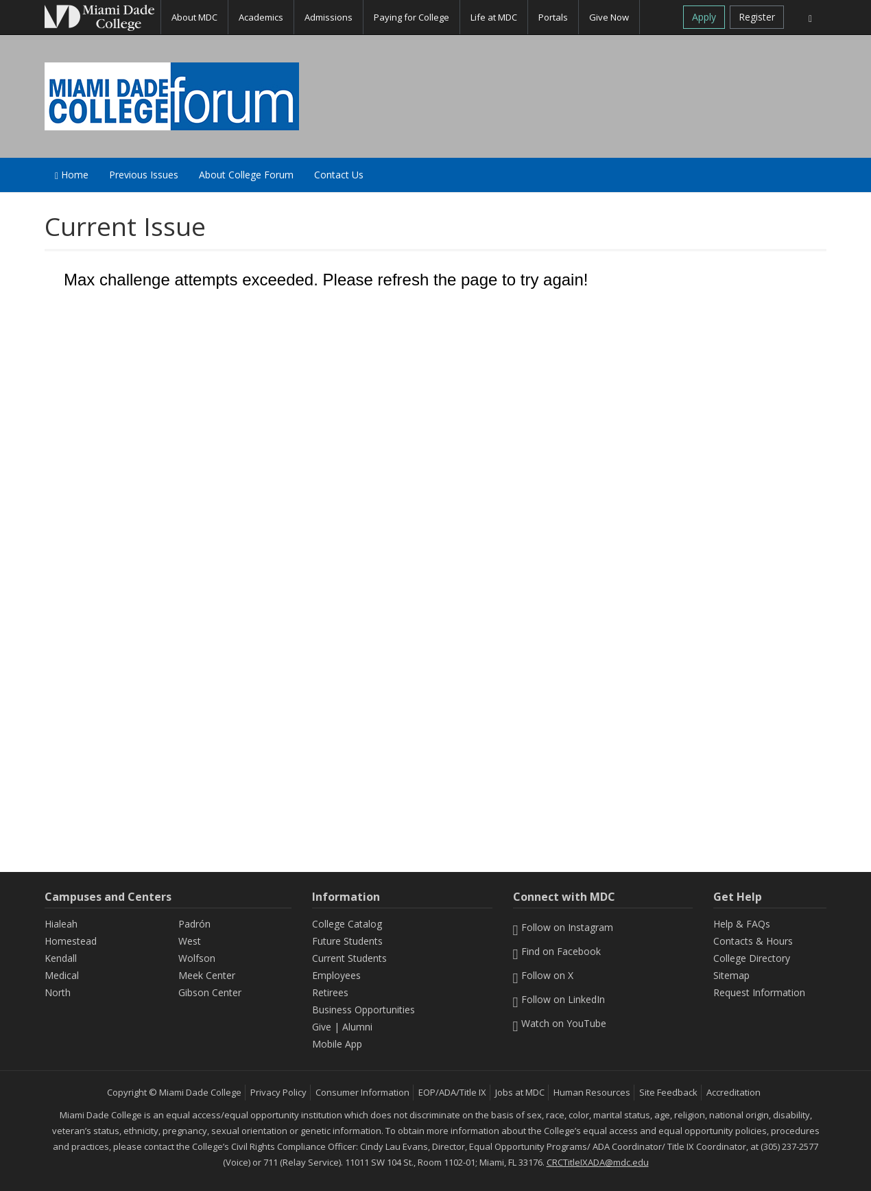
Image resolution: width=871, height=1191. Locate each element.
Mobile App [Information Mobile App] (337, 1043)
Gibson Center (209, 992)
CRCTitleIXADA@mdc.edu (598, 1162)
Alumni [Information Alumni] (357, 1026)
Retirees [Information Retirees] (330, 992)
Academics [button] (261, 17)
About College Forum (246, 174)
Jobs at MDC (520, 1092)
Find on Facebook (557, 951)
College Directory (751, 958)
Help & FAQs (741, 923)
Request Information (759, 992)
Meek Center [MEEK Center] (206, 975)
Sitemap (731, 975)
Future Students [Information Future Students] (347, 940)
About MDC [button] (194, 17)
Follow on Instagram (563, 927)
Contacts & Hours (753, 940)
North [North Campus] (58, 992)
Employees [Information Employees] (336, 975)
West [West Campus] (189, 940)
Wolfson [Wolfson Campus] (196, 958)
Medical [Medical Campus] (62, 975)
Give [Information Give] (321, 1026)
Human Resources (591, 1092)
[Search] (810, 17)
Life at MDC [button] (493, 17)
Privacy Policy (278, 1092)
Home (71, 174)
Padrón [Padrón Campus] (194, 923)
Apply (704, 16)
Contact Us (338, 174)
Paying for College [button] (411, 17)
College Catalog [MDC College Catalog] (347, 923)
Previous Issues (143, 174)
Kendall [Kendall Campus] (61, 958)
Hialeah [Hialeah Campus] (61, 923)
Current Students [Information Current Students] (349, 958)
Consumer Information (362, 1092)
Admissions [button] (329, 17)
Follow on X (543, 975)
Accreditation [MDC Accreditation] (733, 1092)
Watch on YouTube (560, 1023)
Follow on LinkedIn (559, 999)
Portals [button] (553, 17)
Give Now (609, 17)
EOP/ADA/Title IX (452, 1092)
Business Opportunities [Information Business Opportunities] (363, 1009)
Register (757, 16)
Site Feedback (668, 1092)
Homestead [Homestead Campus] (71, 940)
